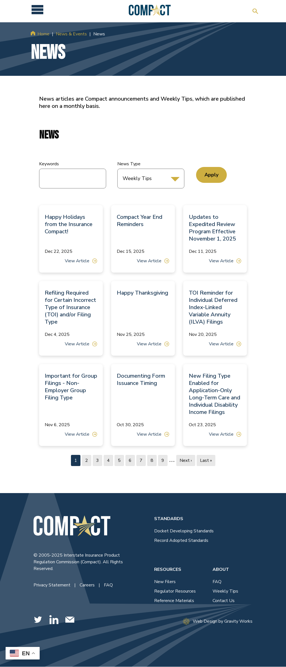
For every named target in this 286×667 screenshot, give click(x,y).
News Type (128, 164)
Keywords (49, 164)
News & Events (71, 34)
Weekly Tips (225, 591)
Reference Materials (174, 601)
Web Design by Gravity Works (217, 621)
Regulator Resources (175, 591)
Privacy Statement (53, 585)
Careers (88, 585)
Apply (211, 174)
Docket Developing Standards (184, 531)
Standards (168, 519)
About (221, 569)
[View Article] (71, 239)
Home (43, 34)
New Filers (165, 582)
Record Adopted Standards (181, 540)
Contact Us (224, 601)
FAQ (108, 585)
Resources (167, 569)
